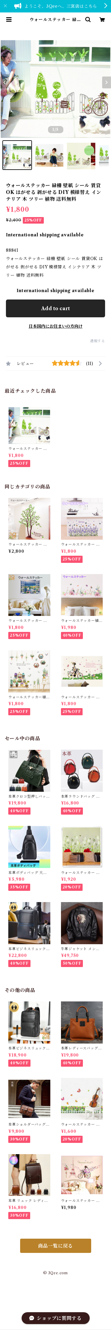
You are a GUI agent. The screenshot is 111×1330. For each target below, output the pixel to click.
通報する (97, 341)
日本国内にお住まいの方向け (56, 326)
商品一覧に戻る (55, 1246)
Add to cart (55, 308)
